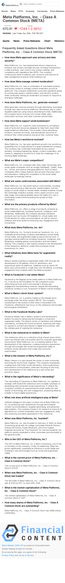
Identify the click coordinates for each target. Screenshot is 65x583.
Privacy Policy (8, 555)
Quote (6, 41)
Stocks (4, 11)
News (13, 11)
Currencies (42, 11)
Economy (30, 11)
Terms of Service (26, 555)
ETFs (21, 11)
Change (30, 26)
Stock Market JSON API (12, 545)
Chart (47, 41)
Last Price (7, 26)
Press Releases (32, 41)
